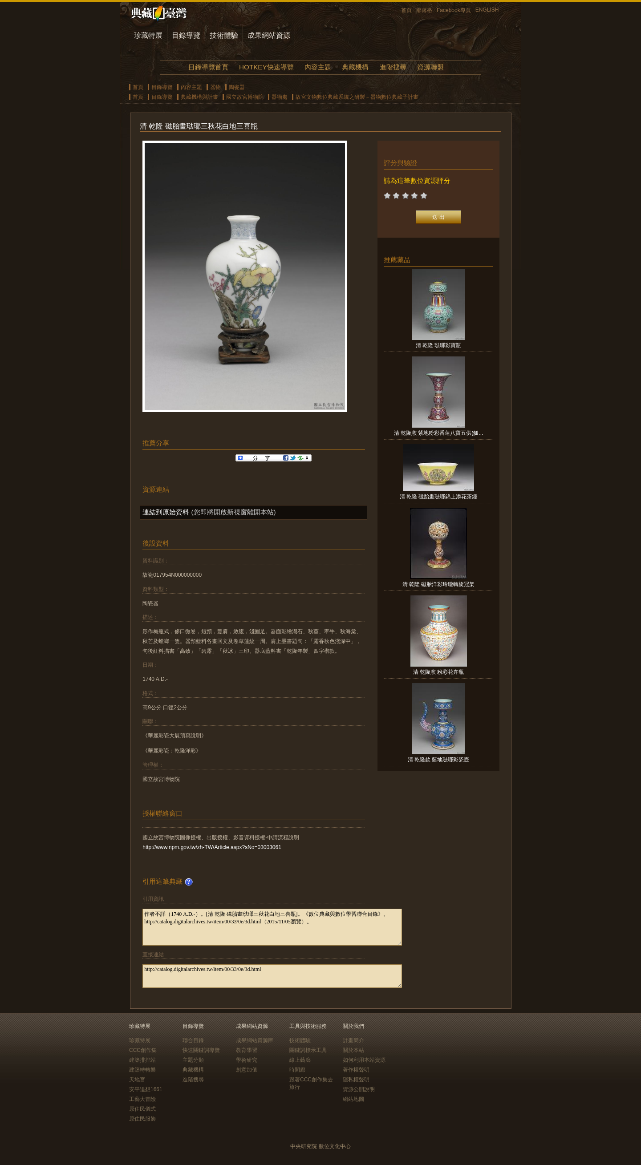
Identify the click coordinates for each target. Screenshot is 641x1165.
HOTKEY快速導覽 (266, 67)
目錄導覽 (186, 35)
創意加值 (246, 1070)
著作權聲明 (356, 1070)
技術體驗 (224, 35)
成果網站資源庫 (254, 1040)
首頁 (406, 10)
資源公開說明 (359, 1089)
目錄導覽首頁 (208, 67)
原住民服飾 (142, 1119)
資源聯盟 (430, 67)
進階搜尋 (393, 67)
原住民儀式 (142, 1109)
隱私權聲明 (356, 1079)
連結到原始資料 (165, 512)
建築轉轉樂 (142, 1070)
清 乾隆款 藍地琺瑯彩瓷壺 (439, 759)
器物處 (280, 97)
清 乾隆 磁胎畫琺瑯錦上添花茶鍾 (439, 497)
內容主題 (317, 67)
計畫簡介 (353, 1040)
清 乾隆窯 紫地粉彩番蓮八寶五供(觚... (438, 433)
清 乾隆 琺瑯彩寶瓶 (439, 345)
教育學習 (246, 1050)
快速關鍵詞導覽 (201, 1050)
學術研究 (246, 1060)
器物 (215, 87)
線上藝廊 (300, 1060)
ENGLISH (487, 10)
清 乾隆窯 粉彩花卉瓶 (438, 672)
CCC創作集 (143, 1050)
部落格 (424, 10)
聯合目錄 (193, 1040)
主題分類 (193, 1060)
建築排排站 (142, 1060)
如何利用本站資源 (364, 1060)
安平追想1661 (145, 1089)
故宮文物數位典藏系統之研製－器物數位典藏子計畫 (357, 97)
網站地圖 (353, 1099)
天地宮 (137, 1079)
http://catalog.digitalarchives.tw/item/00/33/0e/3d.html (272, 976)
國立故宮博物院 (245, 97)
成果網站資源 (268, 35)
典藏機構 (355, 67)
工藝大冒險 (142, 1099)
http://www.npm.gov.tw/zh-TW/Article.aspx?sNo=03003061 (211, 847)
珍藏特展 (148, 35)
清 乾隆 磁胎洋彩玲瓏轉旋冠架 (438, 584)
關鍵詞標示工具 (308, 1050)
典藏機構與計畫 (199, 97)
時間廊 (297, 1070)
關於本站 (353, 1050)
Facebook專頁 (454, 10)
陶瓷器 (237, 87)
